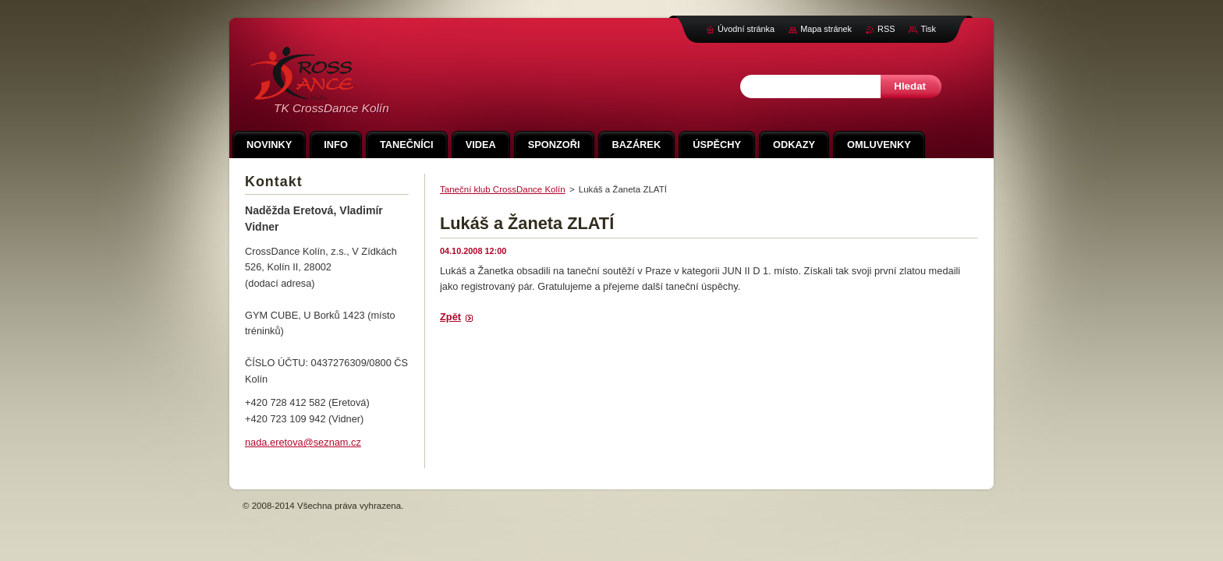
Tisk (928, 29)
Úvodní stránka (746, 29)
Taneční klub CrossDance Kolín (502, 189)
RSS (886, 29)
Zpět (450, 317)
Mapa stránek (826, 29)
